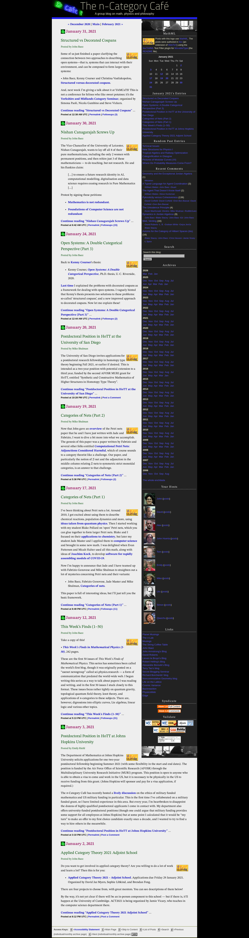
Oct (156, 280)
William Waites (151, 187)
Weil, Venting (149, 221)
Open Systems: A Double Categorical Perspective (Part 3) (162, 107)
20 (167, 78)
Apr (150, 284)
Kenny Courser (81, 262)
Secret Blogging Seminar (155, 671)
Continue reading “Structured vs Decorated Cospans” (96, 110)
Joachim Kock (81, 554)
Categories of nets (93, 586)
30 (181, 82)
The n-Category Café (124, 7)
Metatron (149, 180)
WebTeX (172, 45)
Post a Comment (111, 397)
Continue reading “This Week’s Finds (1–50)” (91, 714)
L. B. (161, 224)
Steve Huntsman (167, 194)
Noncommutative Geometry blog (159, 678)
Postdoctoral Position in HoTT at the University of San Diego (168, 113)
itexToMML (148, 48)
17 (150, 78)
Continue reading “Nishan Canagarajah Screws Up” (95, 221)
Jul (171, 280)
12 (161, 74)
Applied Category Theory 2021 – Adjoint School (99, 877)
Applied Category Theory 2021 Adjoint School (166, 135)
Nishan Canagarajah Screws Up (159, 101)
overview (96, 428)
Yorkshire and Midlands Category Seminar (89, 99)
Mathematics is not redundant (88, 202)
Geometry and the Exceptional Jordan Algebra (167, 173)
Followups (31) (109, 718)
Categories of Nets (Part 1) (156, 122)
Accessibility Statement (87, 929)
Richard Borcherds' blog (155, 675)
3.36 (172, 741)
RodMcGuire (190, 211)
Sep (161, 280)
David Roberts (151, 224)
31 (150, 87)
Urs (159, 591)
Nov (151, 280)
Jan (156, 274)
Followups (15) (109, 225)
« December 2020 (79, 24)
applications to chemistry (98, 536)
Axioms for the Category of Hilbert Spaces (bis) (167, 231)
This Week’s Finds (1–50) (156, 125)
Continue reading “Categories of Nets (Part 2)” (92, 475)
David (160, 512)
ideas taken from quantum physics (84, 523)
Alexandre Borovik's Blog (155, 665)
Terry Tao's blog (150, 668)
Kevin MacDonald (153, 211)
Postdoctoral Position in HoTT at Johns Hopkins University (168, 130)
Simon (160, 604)
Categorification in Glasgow (157, 156)
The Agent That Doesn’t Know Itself (161, 190)
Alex (159, 525)
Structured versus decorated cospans (85, 83)
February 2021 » (112, 24)
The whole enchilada (154, 480)
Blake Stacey (162, 218)
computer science (125, 541)
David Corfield (151, 201)
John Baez (164, 187)
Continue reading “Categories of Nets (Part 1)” (92, 605)
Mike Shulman (177, 211)
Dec (145, 280)
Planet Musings (150, 634)
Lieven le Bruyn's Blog (154, 658)
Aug (167, 280)
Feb (150, 274)
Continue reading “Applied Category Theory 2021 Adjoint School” (104, 912)
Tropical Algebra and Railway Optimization (165, 152)
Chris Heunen (175, 238)
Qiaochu (161, 618)
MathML (184, 38)
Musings (146, 641)
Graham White (171, 224)
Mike (159, 578)
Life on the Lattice (152, 682)
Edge (145, 695)
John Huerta (163, 538)
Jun (145, 284)
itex (180, 42)
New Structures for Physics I (157, 149)
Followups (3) (109, 114)
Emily (160, 565)
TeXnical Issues (150, 146)
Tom (159, 551)
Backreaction (149, 688)
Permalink (94, 114)
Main (96, 24)
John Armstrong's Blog (154, 651)
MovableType (181, 48)
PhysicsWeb (149, 692)
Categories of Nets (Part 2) (156, 118)
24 (150, 82)
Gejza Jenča (185, 224)
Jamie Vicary (189, 238)
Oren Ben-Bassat (181, 201)
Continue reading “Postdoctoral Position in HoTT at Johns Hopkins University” (114, 831)
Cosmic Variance (151, 685)
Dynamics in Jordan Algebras (158, 214)
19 (161, 78)
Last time (67, 285)
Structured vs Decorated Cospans (160, 98)
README (147, 51)
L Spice (148, 241)
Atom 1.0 (169, 706)
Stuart (173, 187)
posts (166, 498)
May (150, 294)
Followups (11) (109, 609)
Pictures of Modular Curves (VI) (159, 159)
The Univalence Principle (155, 207)
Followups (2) (109, 318)
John (159, 498)
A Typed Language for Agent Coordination (164, 183)
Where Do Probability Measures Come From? (166, 163)
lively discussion (125, 793)
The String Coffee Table (155, 644)
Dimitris (165, 211)
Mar (145, 274)
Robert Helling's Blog (153, 661)
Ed (181, 218)
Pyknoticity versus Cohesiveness (160, 197)
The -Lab (148, 637)
